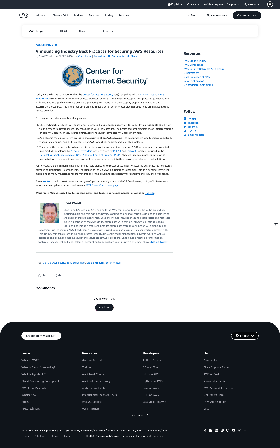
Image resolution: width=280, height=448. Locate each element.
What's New (28, 394)
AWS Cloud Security (195, 60)
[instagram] (222, 431)
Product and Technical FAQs (99, 394)
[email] (245, 431)
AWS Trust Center (93, 374)
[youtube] (233, 431)
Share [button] (132, 56)
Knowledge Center (215, 381)
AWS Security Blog (46, 44)
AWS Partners (90, 408)
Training (87, 367)
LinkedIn (191, 126)
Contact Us (210, 360)
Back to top (140, 415)
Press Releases (30, 408)
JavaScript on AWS (154, 401)
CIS (45, 262)
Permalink (99, 56)
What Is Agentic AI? (33, 374)
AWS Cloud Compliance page (102, 185)
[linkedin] (216, 431)
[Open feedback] (276, 224)
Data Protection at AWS (197, 76)
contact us (48, 181)
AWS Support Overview (218, 388)
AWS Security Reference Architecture (204, 68)
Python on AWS (152, 381)
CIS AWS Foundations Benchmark (66, 262)
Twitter (149, 192)
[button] (273, 4)
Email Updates (194, 134)
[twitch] (227, 431)
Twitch (190, 130)
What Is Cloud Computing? (38, 367)
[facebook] (210, 431)
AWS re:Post (211, 374)
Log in (104, 307)
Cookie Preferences (62, 435)
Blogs (25, 401)
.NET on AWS (151, 374)
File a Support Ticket (216, 367)
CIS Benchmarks (95, 262)
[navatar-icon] (270, 4)
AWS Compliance (193, 64)
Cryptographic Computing (198, 84)
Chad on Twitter (159, 241)
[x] (205, 431)
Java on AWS (151, 388)
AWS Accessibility (215, 401)
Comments (116, 56)
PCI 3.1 (117, 150)
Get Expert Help (214, 394)
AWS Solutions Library (96, 381)
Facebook (191, 122)
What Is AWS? (30, 360)
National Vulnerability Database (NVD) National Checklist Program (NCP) (79, 154)
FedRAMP (132, 150)
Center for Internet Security (98, 94)
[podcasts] (239, 431)
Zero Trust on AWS (194, 80)
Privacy (25, 435)
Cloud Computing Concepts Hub (41, 381)
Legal (207, 408)
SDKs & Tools (151, 367)
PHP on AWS (151, 394)
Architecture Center (94, 388)
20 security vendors (81, 150)
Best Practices (191, 72)
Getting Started (92, 360)
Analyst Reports (92, 401)
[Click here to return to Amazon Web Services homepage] (23, 17)
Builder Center (152, 360)
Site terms (40, 435)
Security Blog (113, 262)
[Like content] (42, 275)
